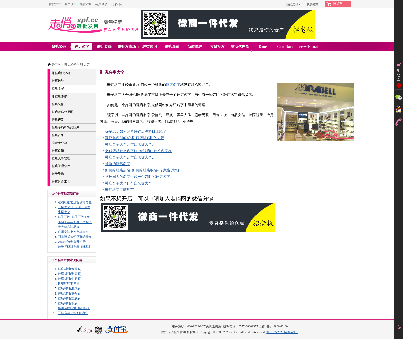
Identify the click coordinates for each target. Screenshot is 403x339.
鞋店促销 (58, 150)
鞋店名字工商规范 (119, 190)
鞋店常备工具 (61, 182)
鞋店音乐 (58, 135)
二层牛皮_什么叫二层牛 (74, 207)
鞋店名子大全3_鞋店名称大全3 (129, 144)
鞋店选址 (58, 81)
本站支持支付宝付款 (117, 330)
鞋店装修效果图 (62, 112)
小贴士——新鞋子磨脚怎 (75, 222)
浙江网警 (99, 330)
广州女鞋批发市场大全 (73, 232)
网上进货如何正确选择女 (75, 237)
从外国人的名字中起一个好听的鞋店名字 (137, 177)
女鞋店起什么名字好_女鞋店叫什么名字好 (138, 151)
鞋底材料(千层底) (69, 274)
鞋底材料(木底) (68, 303)
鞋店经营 (70, 64)
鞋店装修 (58, 104)
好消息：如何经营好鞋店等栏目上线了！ (137, 131)
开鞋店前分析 (61, 73)
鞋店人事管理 (61, 158)
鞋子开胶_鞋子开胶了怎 (74, 217)
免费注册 (86, 4)
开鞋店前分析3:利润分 (73, 313)
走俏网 (56, 64)
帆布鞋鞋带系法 (68, 283)
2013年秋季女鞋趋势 (72, 241)
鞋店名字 (86, 64)
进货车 (337, 3)
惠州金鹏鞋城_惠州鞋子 (74, 308)
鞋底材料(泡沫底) (69, 288)
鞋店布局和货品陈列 (65, 127)
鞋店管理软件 (61, 166)
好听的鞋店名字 (117, 164)
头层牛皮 (64, 212)
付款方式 (55, 4)
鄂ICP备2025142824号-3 (282, 332)
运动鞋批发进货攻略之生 (75, 202)
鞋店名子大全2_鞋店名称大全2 (129, 157)
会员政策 (70, 4)
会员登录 (101, 4)
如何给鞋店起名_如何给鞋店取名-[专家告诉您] (142, 170)
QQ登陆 (116, 4)
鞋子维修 (58, 174)
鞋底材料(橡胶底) (69, 269)
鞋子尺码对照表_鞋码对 (74, 247)
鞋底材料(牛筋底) (69, 278)
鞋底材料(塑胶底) (69, 298)
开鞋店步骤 (59, 96)
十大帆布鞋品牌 (68, 227)
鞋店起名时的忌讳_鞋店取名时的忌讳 (134, 138)
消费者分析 (59, 143)
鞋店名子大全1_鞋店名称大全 (128, 183)
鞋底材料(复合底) (69, 293)
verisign (84, 329)
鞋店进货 (58, 119)
